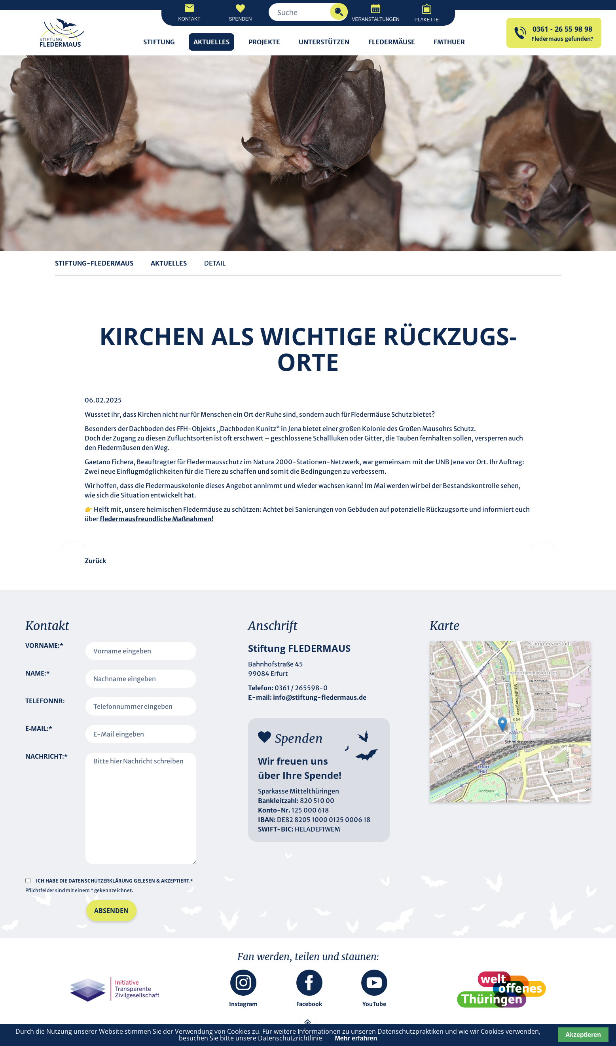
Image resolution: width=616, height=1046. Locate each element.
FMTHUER (449, 42)
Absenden (111, 910)
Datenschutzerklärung (101, 880)
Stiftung (159, 42)
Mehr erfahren (356, 1038)
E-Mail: (38, 734)
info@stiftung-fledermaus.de (319, 697)
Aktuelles (211, 42)
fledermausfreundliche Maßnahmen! (156, 519)
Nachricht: (46, 799)
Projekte (264, 42)
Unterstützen (324, 42)
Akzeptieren (583, 1034)
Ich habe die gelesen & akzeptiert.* (114, 880)
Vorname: (44, 651)
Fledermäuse (391, 42)
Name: (37, 679)
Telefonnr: (45, 701)
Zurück (95, 561)
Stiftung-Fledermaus (94, 263)
